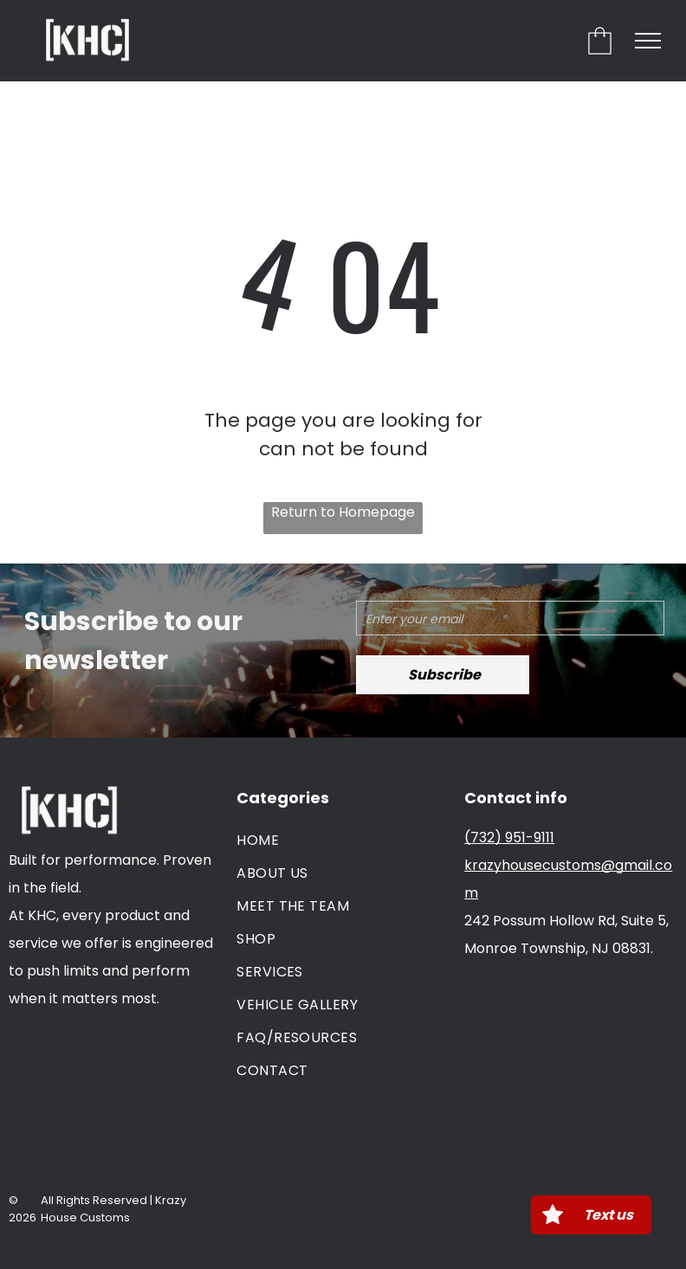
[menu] (647, 40)
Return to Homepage (343, 512)
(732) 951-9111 (509, 837)
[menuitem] (343, 840)
